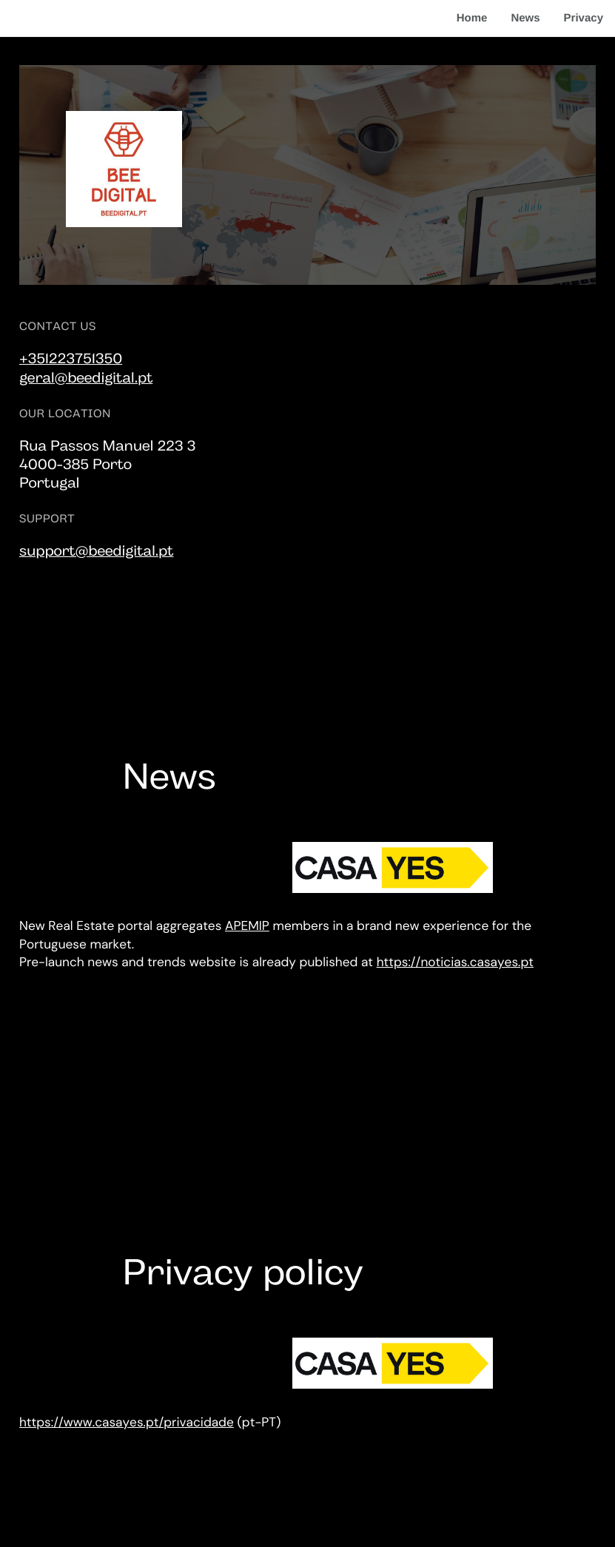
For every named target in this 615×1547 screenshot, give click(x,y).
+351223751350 (70, 359)
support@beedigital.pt (96, 552)
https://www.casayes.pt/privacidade (126, 1423)
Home (472, 18)
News (525, 18)
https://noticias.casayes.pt (455, 962)
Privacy (583, 18)
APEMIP (247, 926)
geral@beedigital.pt (85, 378)
